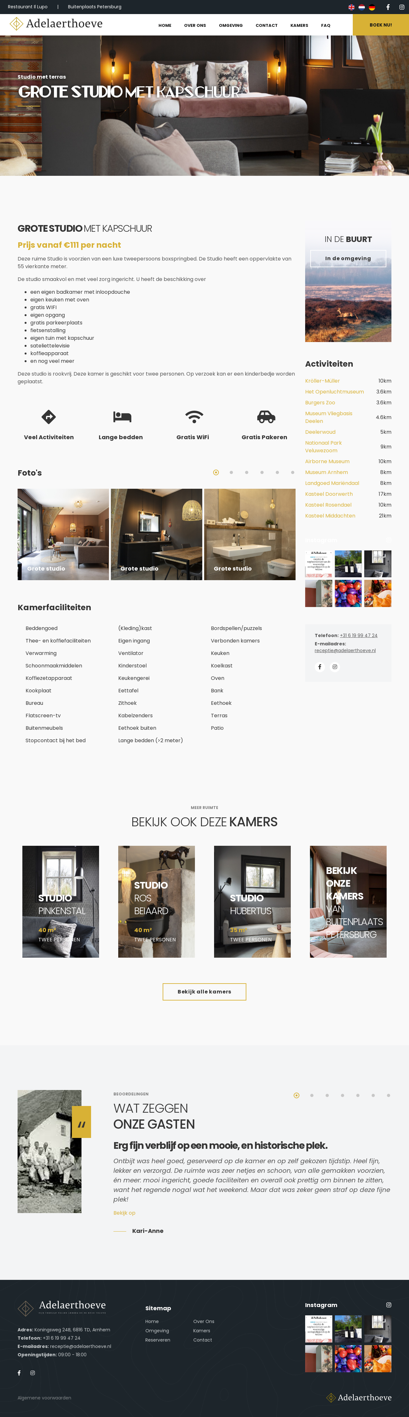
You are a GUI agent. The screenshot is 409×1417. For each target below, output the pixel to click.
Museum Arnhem (326, 472)
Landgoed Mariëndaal (332, 483)
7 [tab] (388, 1095)
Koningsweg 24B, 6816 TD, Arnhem (72, 1330)
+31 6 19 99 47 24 (359, 635)
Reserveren (157, 1340)
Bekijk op (124, 1213)
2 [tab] (231, 472)
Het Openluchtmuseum (334, 391)
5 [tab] (277, 472)
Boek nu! (381, 25)
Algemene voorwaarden (44, 1398)
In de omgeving (348, 258)
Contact (202, 1340)
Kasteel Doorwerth (329, 494)
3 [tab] (246, 472)
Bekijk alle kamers (204, 991)
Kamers (201, 1330)
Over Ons (203, 1321)
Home (152, 1321)
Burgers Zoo (320, 402)
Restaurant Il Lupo (28, 7)
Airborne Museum (327, 461)
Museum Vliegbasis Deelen (328, 417)
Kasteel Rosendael (328, 505)
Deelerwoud (320, 432)
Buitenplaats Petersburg (94, 7)
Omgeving (157, 1330)
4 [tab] (262, 472)
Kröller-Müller (322, 381)
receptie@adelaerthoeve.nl (345, 650)
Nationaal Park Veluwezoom (323, 446)
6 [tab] (292, 472)
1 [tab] (216, 472)
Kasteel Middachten (330, 515)
